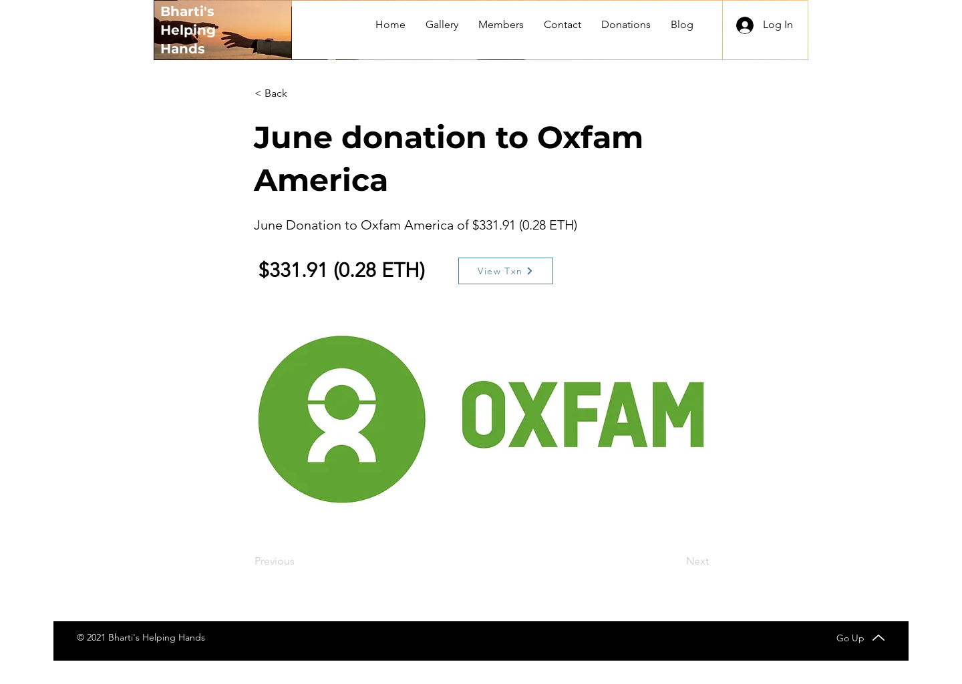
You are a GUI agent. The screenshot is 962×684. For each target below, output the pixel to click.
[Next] (675, 561)
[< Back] (299, 93)
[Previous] (299, 561)
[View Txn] (505, 271)
